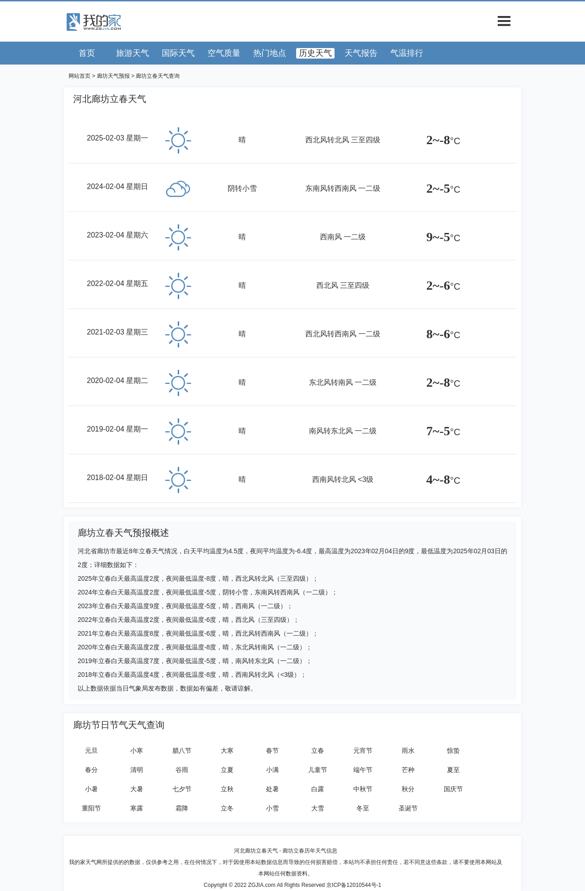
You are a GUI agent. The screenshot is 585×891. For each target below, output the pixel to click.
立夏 (227, 769)
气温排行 (406, 53)
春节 (272, 750)
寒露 (136, 808)
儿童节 (317, 769)
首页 (87, 53)
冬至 (362, 808)
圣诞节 (408, 808)
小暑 (91, 789)
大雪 (317, 808)
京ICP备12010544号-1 (353, 885)
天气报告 (361, 53)
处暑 (272, 789)
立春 (317, 750)
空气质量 (223, 53)
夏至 (453, 769)
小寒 (136, 750)
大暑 (136, 789)
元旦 (91, 750)
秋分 (408, 789)
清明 (136, 769)
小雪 (272, 808)
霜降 (182, 808)
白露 (317, 789)
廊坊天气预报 (113, 76)
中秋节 (362, 789)
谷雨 (182, 769)
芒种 (408, 769)
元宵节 (362, 750)
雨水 (408, 750)
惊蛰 (453, 750)
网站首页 (79, 76)
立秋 (227, 789)
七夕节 (181, 789)
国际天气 (178, 53)
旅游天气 (132, 53)
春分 (91, 769)
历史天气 (315, 53)
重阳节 (91, 808)
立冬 (227, 808)
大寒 (227, 750)
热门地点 (269, 53)
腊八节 (181, 750)
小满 (272, 769)
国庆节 (453, 789)
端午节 (362, 769)
